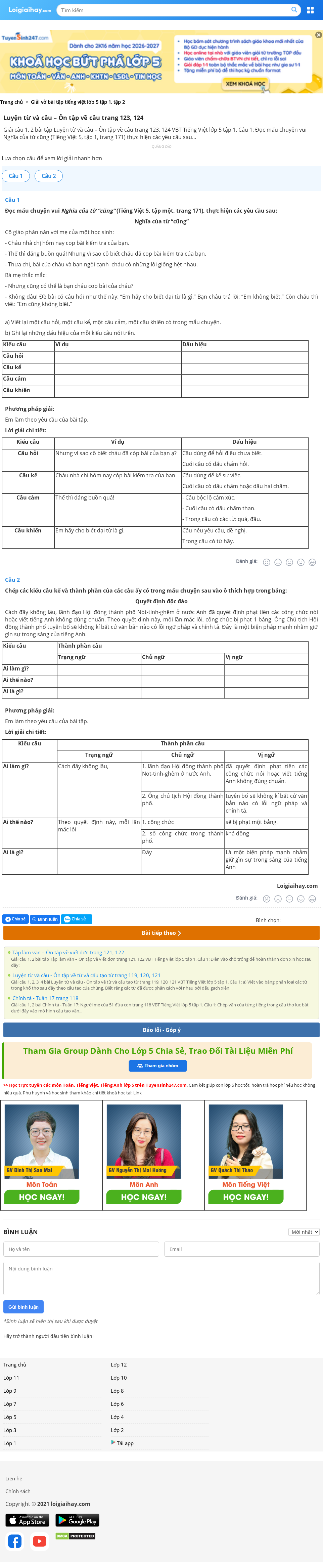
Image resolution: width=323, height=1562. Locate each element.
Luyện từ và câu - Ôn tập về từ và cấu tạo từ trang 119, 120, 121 (86, 975)
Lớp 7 (9, 1403)
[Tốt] (300, 562)
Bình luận (45, 919)
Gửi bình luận (23, 1307)
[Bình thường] (289, 562)
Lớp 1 (9, 1443)
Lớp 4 (117, 1417)
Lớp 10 (119, 1377)
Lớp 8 (117, 1390)
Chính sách (18, 1491)
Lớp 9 (9, 1390)
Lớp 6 (117, 1403)
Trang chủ (14, 1364)
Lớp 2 (117, 1430)
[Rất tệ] (266, 562)
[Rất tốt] (312, 562)
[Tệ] (278, 562)
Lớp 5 (9, 1417)
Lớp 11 (11, 1377)
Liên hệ (13, 1478)
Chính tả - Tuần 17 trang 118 (45, 998)
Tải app (122, 1442)
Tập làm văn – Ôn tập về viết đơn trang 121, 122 (68, 952)
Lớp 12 (119, 1364)
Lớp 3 (9, 1430)
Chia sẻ (15, 919)
